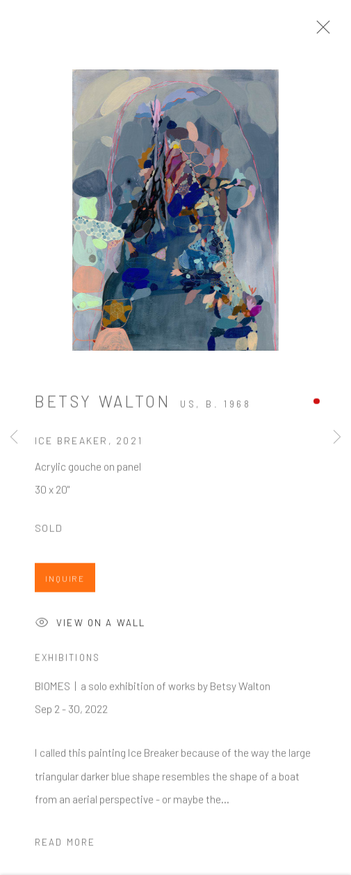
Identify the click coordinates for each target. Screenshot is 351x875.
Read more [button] (65, 845)
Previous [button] (14, 437)
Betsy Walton (102, 404)
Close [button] (319, 31)
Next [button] (337, 437)
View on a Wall (90, 627)
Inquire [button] (65, 581)
